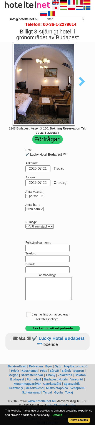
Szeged (13, 375)
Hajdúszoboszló (75, 366)
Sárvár (54, 370)
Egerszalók (72, 383)
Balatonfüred (17, 366)
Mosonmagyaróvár (27, 383)
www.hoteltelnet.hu (42, 401)
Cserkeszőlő (52, 383)
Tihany (50, 375)
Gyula (58, 392)
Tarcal (47, 392)
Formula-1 (34, 379)
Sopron (78, 370)
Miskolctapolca (57, 388)
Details (57, 415)
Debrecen (36, 366)
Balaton (80, 375)
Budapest (17, 379)
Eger (48, 366)
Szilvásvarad (31, 392)
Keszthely (16, 388)
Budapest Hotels (56, 379)
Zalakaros (65, 375)
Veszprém (77, 388)
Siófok (66, 370)
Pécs (43, 370)
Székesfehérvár (32, 375)
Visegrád (76, 379)
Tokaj (69, 392)
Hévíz (15, 370)
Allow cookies (79, 420)
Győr (58, 366)
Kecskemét (30, 370)
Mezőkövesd (34, 388)
